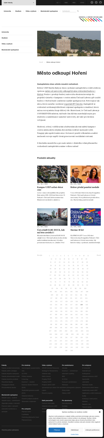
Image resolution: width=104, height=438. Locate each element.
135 (61, 305)
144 (66, 308)
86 (60, 285)
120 (66, 298)
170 (77, 318)
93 (52, 288)
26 (73, 262)
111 (62, 295)
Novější (39, 255)
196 (87, 328)
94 (57, 288)
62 (73, 275)
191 (61, 328)
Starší (99, 255)
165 (51, 318)
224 (66, 341)
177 (71, 321)
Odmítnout (74, 430)
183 (61, 324)
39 (50, 269)
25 (69, 262)
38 (87, 265)
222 (55, 341)
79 (69, 282)
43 (69, 269)
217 (71, 337)
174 (56, 321)
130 (77, 301)
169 (72, 318)
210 (77, 334)
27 (78, 262)
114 (76, 295)
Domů (41, 62)
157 (51, 314)
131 (82, 301)
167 (61, 318)
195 (82, 328)
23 (59, 262)
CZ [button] (58, 2)
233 (71, 344)
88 (69, 285)
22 (55, 262)
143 (61, 308)
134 (56, 305)
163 (82, 314)
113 (71, 295)
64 (82, 275)
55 (82, 272)
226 (77, 341)
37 (82, 265)
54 (78, 272)
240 (66, 347)
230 (56, 344)
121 (71, 298)
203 (82, 331)
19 (82, 259)
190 (56, 328)
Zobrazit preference (92, 430)
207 (61, 334)
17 (73, 259)
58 (55, 275)
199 (61, 331)
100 (85, 288)
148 (87, 308)
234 (77, 344)
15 (64, 259)
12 (51, 259)
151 (61, 311)
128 (66, 301)
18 (77, 259)
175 (61, 321)
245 (66, 350)
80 (73, 282)
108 (87, 292)
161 (71, 314)
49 (55, 272)
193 (71, 328)
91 (82, 285)
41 (59, 269)
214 (56, 337)
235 (82, 344)
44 (73, 269)
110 (57, 295)
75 (51, 282)
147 (82, 308)
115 (81, 295)
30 (51, 265)
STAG (82, 2)
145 (71, 308)
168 (67, 318)
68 (60, 279)
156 (87, 311)
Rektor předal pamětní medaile (84, 187)
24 (64, 262)
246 (71, 350)
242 (77, 347)
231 (61, 344)
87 (64, 285)
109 (52, 295)
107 (82, 292)
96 (66, 288)
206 (56, 334)
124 (86, 298)
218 (76, 337)
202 (76, 331)
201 (71, 331)
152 (66, 311)
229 (50, 344)
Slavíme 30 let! (77, 230)
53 (73, 272)
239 (61, 347)
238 (55, 347)
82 (82, 282)
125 (51, 301)
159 (61, 314)
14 (60, 259)
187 (82, 324)
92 (87, 285)
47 (87, 269)
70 (69, 279)
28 (82, 262)
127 (61, 301)
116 (86, 295)
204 (87, 331)
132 (87, 301)
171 (82, 318)
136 (66, 305)
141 (51, 308)
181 (51, 324)
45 (78, 269)
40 (55, 269)
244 (87, 347)
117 (51, 298)
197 (50, 331)
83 (87, 282)
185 (71, 324)
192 (66, 328)
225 (71, 341)
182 (56, 324)
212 (87, 334)
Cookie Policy (75, 434)
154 (76, 311)
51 (64, 272)
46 (83, 269)
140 (87, 305)
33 (64, 265)
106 (77, 292)
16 (69, 259)
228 (87, 341)
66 (51, 279)
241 (71, 347)
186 (76, 324)
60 (64, 275)
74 (87, 279)
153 (71, 311)
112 (66, 295)
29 (87, 262)
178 (77, 321)
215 (61, 337)
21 (50, 262)
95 (61, 288)
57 (50, 275)
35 (73, 265)
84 (50, 285)
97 (71, 288)
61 (69, 275)
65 (87, 275)
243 (82, 347)
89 (73, 285)
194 (76, 328)
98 (75, 288)
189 (51, 328)
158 (56, 314)
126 (56, 301)
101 (51, 292)
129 (71, 301)
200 (66, 331)
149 (51, 311)
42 (64, 269)
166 (56, 318)
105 (71, 292)
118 (56, 298)
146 (77, 308)
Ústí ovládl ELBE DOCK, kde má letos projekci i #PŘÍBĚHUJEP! (51, 232)
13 (55, 259)
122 (76, 298)
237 (50, 347)
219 (81, 337)
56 (87, 272)
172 (87, 318)
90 (78, 285)
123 (81, 298)
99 (80, 288)
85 (55, 285)
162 (76, 314)
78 (64, 282)
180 (87, 321)
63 (78, 275)
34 (69, 265)
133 (51, 305)
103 (61, 292)
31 (55, 265)
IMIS (74, 2)
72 (78, 279)
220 (87, 337)
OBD (66, 2)
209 (72, 334)
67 (55, 279)
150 (56, 311)
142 (56, 308)
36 (78, 265)
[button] (100, 412)
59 (59, 275)
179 (82, 321)
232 (66, 344)
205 (50, 334)
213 (51, 337)
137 (71, 305)
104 (66, 292)
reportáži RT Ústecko (73, 104)
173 (51, 321)
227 (82, 341)
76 (55, 282)
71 (73, 279)
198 (55, 331)
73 (82, 279)
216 (66, 337)
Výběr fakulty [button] (19, 2)
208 (67, 334)
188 (87, 324)
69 (65, 279)
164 (87, 314)
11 (88, 256)
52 (69, 272)
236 (87, 344)
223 (61, 341)
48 (51, 272)
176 (66, 321)
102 (56, 292)
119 (61, 298)
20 (86, 259)
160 (66, 314)
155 (82, 311)
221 (50, 341)
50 (60, 272)
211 (82, 334)
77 (60, 282)
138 (76, 305)
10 (84, 256)
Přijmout (57, 430)
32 (59, 265)
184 (66, 324)
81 (78, 282)
